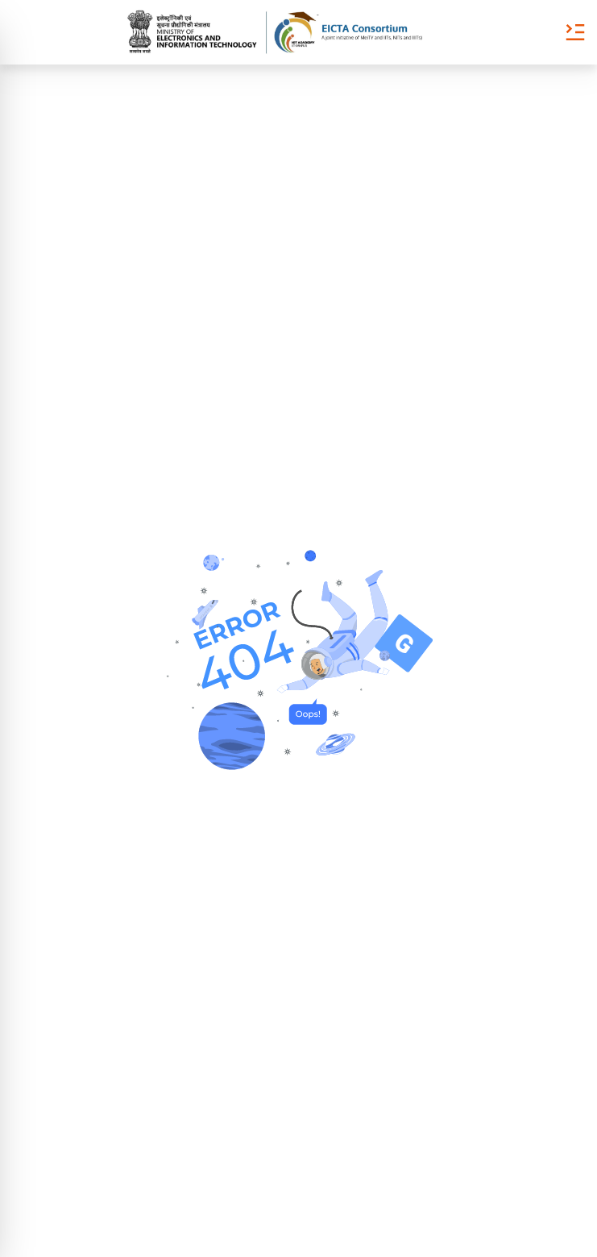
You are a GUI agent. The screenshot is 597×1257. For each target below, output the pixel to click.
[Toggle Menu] (575, 32)
